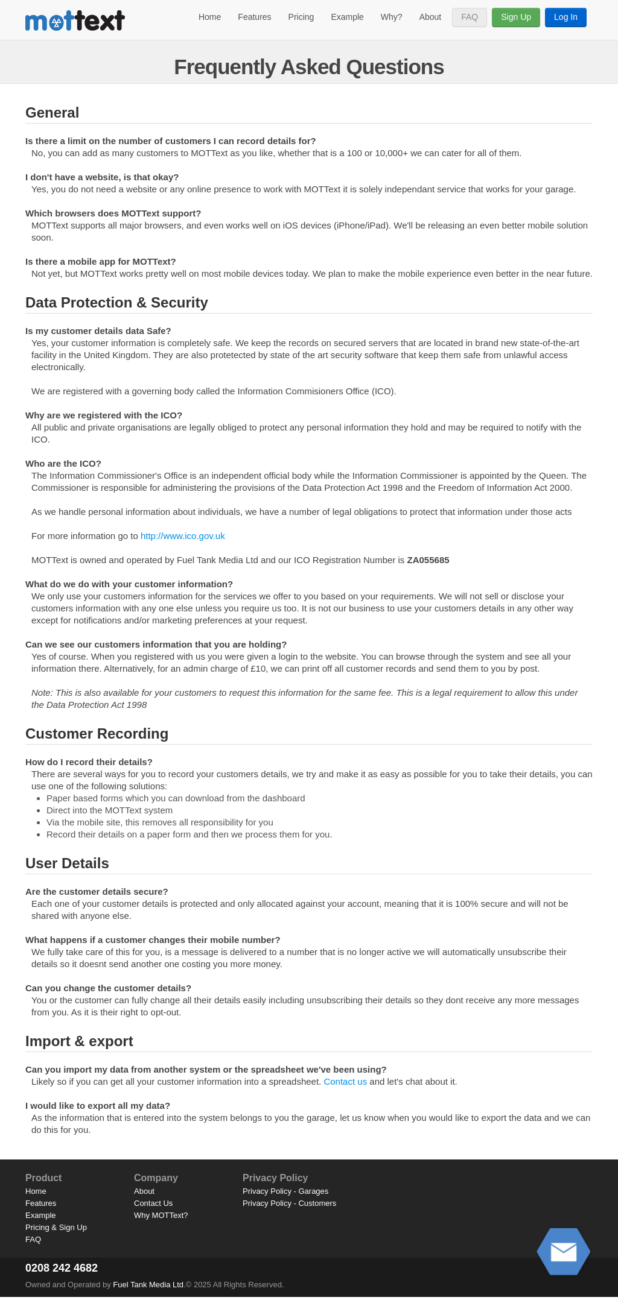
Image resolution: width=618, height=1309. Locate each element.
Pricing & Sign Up (56, 1227)
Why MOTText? (161, 1215)
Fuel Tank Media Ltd (148, 1284)
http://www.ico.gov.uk (183, 536)
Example (347, 17)
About (430, 17)
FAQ (469, 17)
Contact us (345, 1081)
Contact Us (153, 1203)
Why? (392, 17)
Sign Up (516, 17)
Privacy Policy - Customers (289, 1203)
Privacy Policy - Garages (285, 1191)
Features (254, 17)
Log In (566, 17)
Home (210, 17)
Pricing (301, 17)
